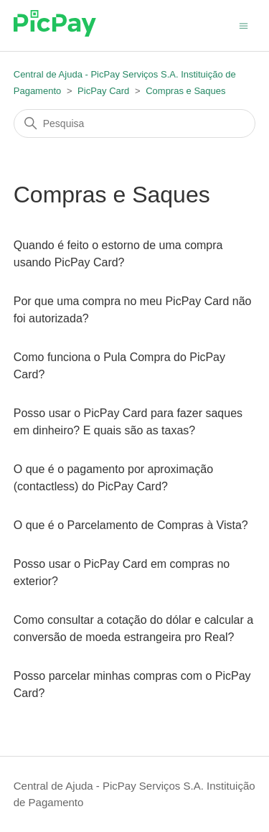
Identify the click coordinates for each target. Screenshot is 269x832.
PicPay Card (103, 90)
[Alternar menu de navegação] (243, 25)
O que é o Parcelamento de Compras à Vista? (131, 525)
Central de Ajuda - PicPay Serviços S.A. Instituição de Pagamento (134, 794)
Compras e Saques (185, 90)
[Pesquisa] (135, 123)
